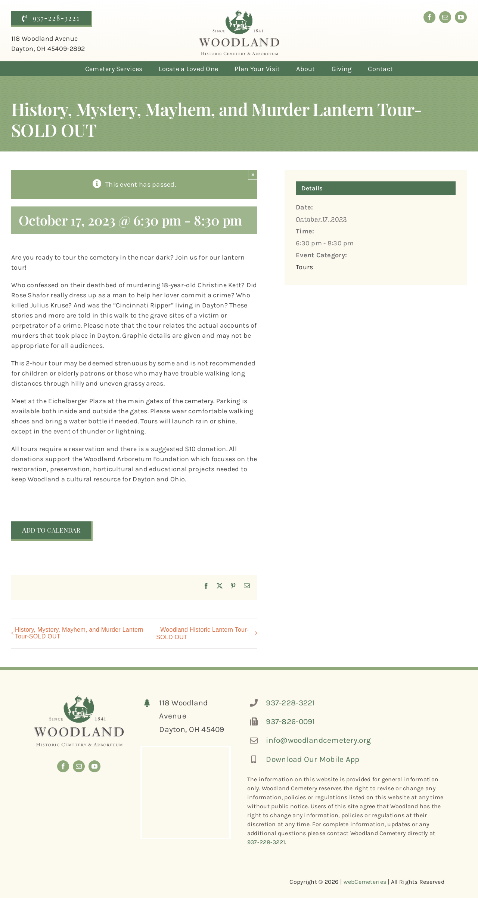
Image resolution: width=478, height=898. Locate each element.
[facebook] (429, 17)
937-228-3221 (290, 702)
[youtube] (461, 17)
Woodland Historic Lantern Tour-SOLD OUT (202, 633)
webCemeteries (365, 881)
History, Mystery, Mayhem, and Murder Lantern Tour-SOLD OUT (79, 633)
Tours (304, 267)
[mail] (445, 17)
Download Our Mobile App (312, 759)
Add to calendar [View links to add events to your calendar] (51, 530)
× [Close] (253, 174)
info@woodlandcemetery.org (318, 740)
